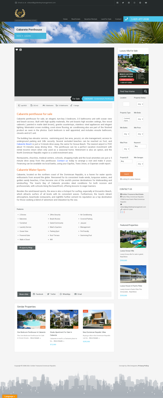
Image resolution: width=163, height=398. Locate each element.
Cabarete (27, 36)
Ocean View (24, 231)
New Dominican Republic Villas (94, 332)
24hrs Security (55, 215)
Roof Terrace (55, 235)
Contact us (62, 160)
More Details (35, 338)
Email (78, 294)
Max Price (123, 143)
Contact (118, 19)
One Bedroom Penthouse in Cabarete (31, 332)
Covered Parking (86, 219)
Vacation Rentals (90, 19)
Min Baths (123, 128)
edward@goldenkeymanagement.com (41, 2)
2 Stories (23, 215)
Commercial (126, 118)
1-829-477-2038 (140, 19)
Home (65, 19)
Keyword (137, 143)
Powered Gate (25, 235)
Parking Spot (54, 231)
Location (123, 98)
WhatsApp (65, 294)
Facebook (38, 294)
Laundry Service (25, 227)
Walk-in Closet (25, 239)
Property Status (140, 98)
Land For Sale (106, 19)
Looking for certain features (130, 179)
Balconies (23, 219)
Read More (123, 257)
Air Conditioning (86, 215)
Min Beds (137, 113)
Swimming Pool (86, 235)
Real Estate (75, 19)
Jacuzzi (83, 223)
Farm (126, 121)
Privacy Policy (143, 366)
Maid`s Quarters (56, 227)
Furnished (23, 223)
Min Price (137, 128)
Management (85, 227)
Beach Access (55, 219)
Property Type (125, 113)
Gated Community (56, 223)
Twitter (51, 294)
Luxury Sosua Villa (127, 251)
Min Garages (138, 157)
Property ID (124, 157)
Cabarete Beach (24, 144)
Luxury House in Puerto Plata (131, 286)
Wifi (51, 239)
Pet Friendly (84, 231)
